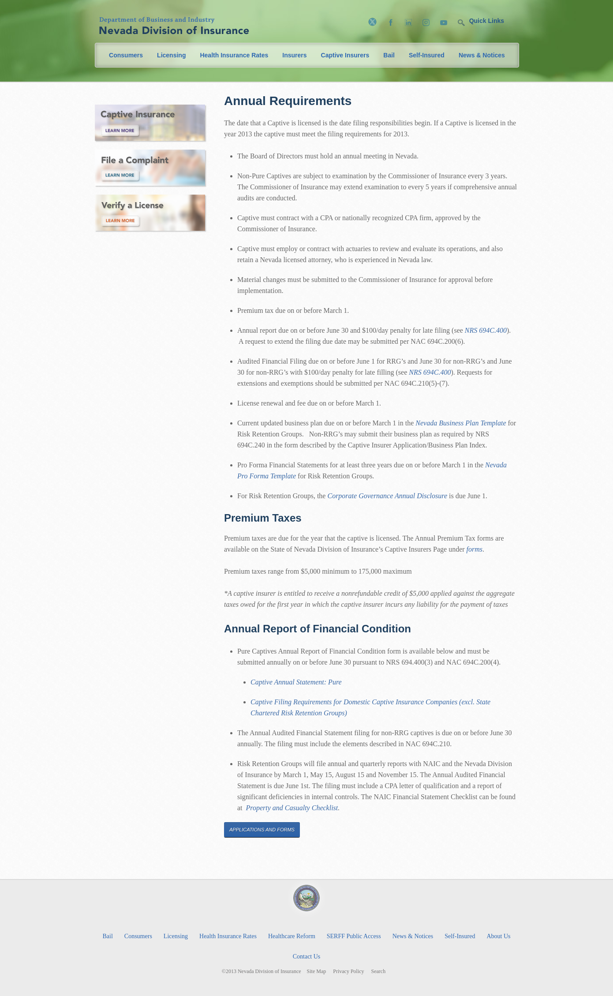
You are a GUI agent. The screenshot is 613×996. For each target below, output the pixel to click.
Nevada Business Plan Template (460, 423)
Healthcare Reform (291, 936)
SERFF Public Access (354, 936)
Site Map (316, 971)
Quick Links (486, 20)
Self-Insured (427, 55)
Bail (389, 55)
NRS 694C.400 (486, 330)
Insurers (294, 55)
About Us (498, 936)
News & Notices (482, 55)
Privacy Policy (348, 971)
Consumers (126, 55)
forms (474, 549)
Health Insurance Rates (234, 55)
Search (378, 971)
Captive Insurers (345, 55)
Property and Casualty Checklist (292, 808)
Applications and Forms (262, 829)
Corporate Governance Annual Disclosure (387, 496)
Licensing (171, 55)
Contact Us (307, 956)
